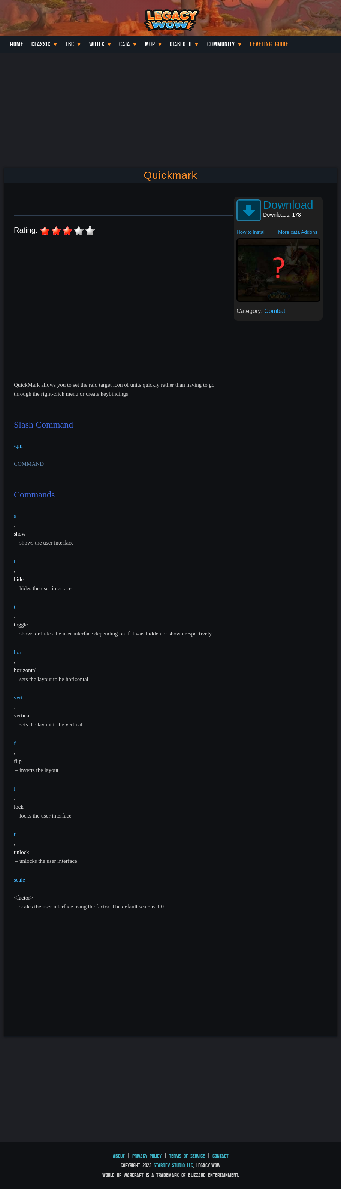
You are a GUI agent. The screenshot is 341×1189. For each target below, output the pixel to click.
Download (288, 205)
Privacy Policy (147, 1156)
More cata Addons (297, 232)
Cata (124, 44)
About (119, 1156)
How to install (250, 232)
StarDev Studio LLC (173, 1165)
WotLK (97, 44)
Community (221, 44)
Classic (41, 44)
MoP (150, 44)
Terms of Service (187, 1156)
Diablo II (181, 44)
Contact (220, 1156)
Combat (274, 311)
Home (17, 44)
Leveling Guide (269, 44)
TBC (70, 44)
